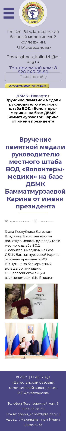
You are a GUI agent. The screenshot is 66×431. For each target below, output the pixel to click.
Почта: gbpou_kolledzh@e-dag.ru (33, 59)
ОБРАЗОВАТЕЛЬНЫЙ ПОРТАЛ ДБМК (27, 86)
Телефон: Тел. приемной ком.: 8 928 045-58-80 (33, 406)
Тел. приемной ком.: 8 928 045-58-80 (33, 68)
